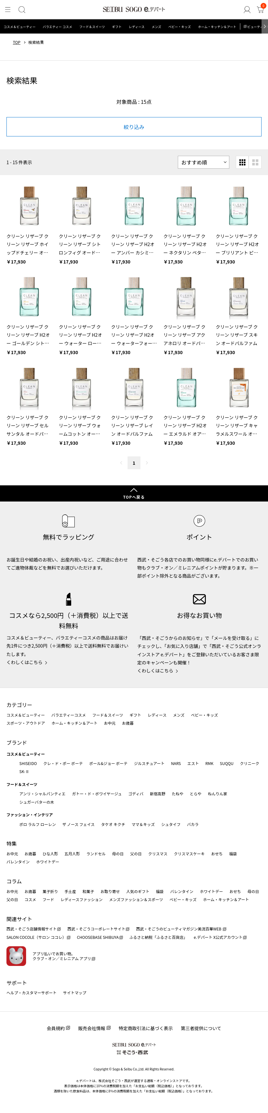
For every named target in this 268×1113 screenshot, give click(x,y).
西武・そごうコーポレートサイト (96, 928)
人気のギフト (137, 891)
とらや (195, 793)
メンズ (156, 26)
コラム (14, 881)
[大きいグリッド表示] (255, 162)
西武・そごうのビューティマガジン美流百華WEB (179, 928)
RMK (209, 763)
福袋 (233, 853)
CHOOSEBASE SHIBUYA (98, 937)
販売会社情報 (91, 1028)
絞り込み (134, 127)
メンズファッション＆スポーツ (136, 899)
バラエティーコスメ (68, 715)
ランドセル (96, 853)
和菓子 (88, 891)
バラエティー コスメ (57, 26)
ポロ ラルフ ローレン (37, 824)
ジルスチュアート (149, 763)
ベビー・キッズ (179, 26)
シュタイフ (171, 824)
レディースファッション (82, 899)
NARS (176, 763)
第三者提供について (201, 1028)
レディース (137, 26)
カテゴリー (19, 705)
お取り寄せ (110, 891)
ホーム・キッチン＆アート (217, 26)
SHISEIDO (28, 763)
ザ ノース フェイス (78, 824)
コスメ (30, 899)
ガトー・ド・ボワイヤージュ (97, 793)
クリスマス (158, 853)
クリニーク (249, 763)
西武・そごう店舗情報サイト (31, 928)
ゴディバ (135, 793)
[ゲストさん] (247, 10)
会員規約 (56, 1028)
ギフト (117, 26)
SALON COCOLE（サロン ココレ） (36, 937)
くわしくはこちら (24, 662)
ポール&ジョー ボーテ (108, 763)
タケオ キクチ (113, 824)
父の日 (136, 853)
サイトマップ (74, 992)
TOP (16, 42)
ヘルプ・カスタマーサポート (31, 992)
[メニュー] (8, 10)
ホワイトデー (47, 861)
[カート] (260, 10)
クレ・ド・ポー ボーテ (63, 763)
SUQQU (227, 763)
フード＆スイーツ (92, 26)
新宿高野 (157, 793)
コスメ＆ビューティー (19, 26)
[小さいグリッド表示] (242, 162)
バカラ (193, 824)
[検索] (21, 10)
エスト (193, 763)
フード (48, 899)
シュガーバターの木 (36, 802)
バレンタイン (18, 861)
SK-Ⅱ (24, 771)
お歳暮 (128, 723)
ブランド (16, 742)
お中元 (110, 723)
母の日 (118, 853)
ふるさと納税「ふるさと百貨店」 (158, 937)
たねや (177, 793)
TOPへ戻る (134, 497)
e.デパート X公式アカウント (218, 937)
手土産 (70, 891)
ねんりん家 (217, 793)
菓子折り (50, 891)
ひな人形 (50, 853)
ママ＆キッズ (143, 824)
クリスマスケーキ (189, 853)
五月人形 (72, 853)
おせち (217, 853)
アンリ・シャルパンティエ (42, 793)
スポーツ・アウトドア (25, 723)
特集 (11, 843)
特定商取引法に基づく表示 (146, 1028)
